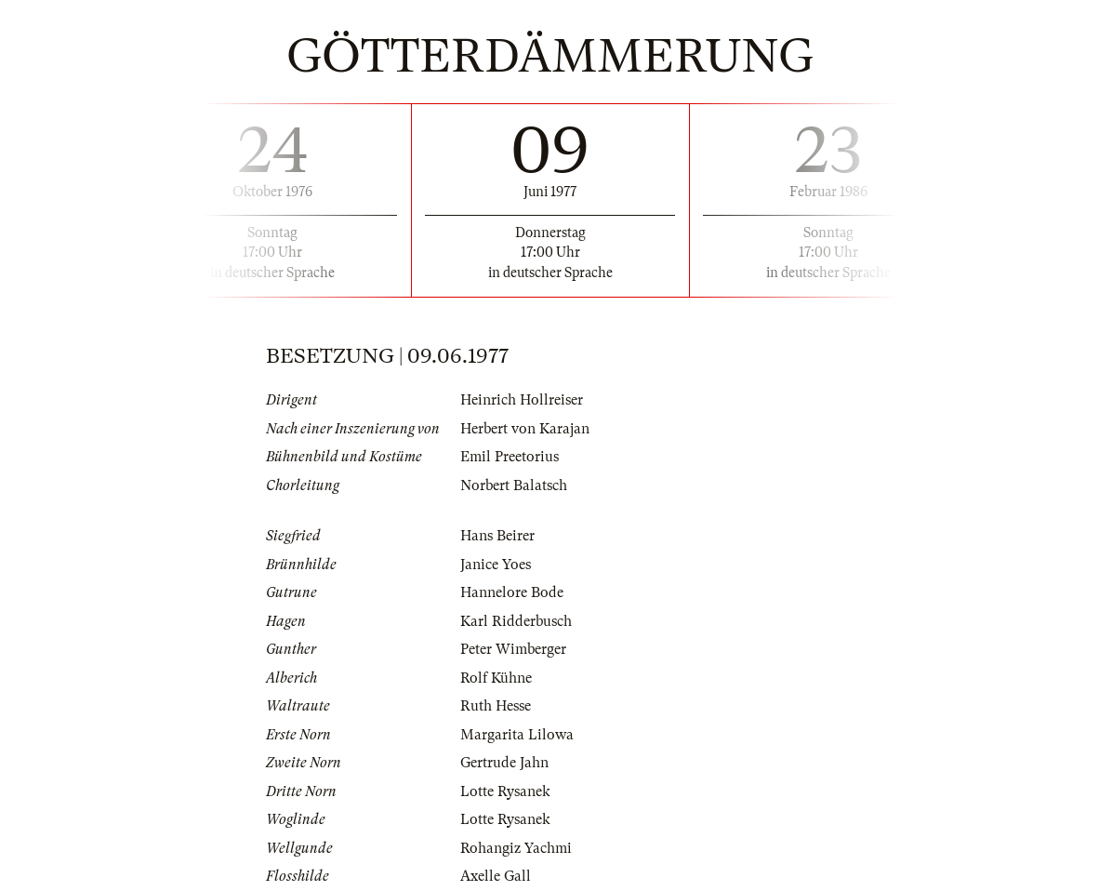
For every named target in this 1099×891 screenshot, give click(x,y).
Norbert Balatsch (513, 485)
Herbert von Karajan (524, 428)
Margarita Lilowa (517, 734)
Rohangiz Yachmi (516, 848)
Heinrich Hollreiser (521, 400)
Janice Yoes (495, 564)
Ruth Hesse (495, 706)
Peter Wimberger (513, 649)
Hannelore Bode (511, 592)
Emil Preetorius (509, 456)
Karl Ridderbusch (516, 621)
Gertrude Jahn (504, 762)
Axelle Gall (495, 876)
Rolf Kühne (496, 678)
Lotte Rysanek (505, 791)
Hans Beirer (497, 535)
